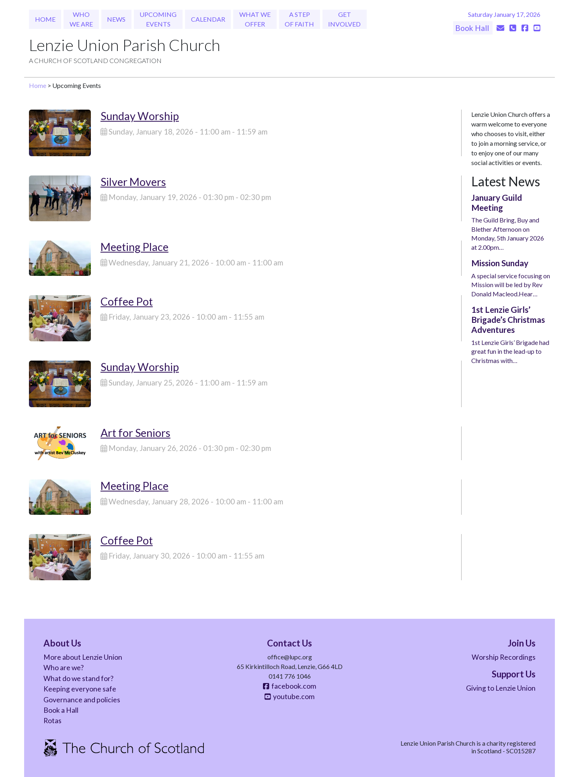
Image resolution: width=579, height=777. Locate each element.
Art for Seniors (135, 432)
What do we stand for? (78, 678)
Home (45, 19)
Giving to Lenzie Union (501, 688)
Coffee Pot (127, 301)
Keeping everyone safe (79, 689)
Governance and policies (81, 699)
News (116, 19)
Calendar (208, 19)
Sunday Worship (140, 115)
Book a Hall (60, 710)
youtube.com (289, 696)
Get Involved (344, 19)
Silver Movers (133, 181)
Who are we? (63, 667)
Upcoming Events (158, 19)
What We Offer (255, 19)
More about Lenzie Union (82, 657)
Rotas (52, 720)
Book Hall (473, 28)
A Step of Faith (299, 19)
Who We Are (81, 19)
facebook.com (289, 686)
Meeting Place (134, 246)
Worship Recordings (504, 657)
